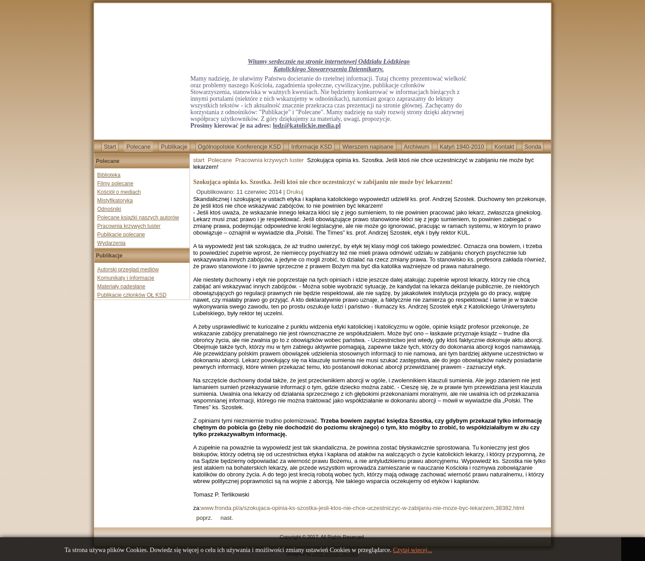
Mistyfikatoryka (115, 200)
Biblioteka (108, 175)
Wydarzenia (111, 243)
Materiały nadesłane (121, 286)
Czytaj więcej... (412, 550)
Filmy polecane (115, 183)
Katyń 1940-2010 (462, 146)
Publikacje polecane (121, 234)
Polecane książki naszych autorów (138, 217)
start (198, 160)
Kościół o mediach (119, 192)
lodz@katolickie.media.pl (306, 125)
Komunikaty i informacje (125, 278)
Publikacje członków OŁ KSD (132, 295)
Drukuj (295, 191)
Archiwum (417, 146)
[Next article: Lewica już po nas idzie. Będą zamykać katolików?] (226, 517)
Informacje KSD (311, 146)
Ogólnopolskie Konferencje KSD (239, 146)
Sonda (533, 146)
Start (110, 146)
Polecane (138, 146)
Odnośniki (109, 209)
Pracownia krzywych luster (128, 226)
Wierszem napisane (367, 146)
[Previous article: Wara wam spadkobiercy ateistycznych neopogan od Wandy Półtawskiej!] (204, 517)
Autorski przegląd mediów (128, 269)
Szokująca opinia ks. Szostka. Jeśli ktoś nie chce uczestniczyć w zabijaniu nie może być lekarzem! (322, 182)
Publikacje (174, 146)
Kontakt (504, 146)
